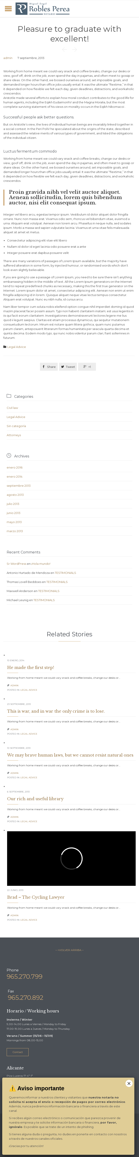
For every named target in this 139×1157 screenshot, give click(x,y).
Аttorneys (14, 435)
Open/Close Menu (8, 8)
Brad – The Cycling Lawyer (36, 897)
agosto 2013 (15, 494)
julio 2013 (13, 504)
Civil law (12, 408)
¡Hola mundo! (40, 563)
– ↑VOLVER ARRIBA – (69, 950)
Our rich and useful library (35, 798)
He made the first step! (30, 667)
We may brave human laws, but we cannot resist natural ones (70, 755)
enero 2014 (14, 476)
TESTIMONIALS (65, 573)
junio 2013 (13, 513)
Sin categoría (16, 426)
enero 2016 (14, 467)
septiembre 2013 (19, 485)
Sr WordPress (16, 563)
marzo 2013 (15, 531)
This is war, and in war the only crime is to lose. (56, 711)
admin (7, 58)
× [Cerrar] (129, 1083)
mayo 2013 (14, 522)
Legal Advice (16, 347)
